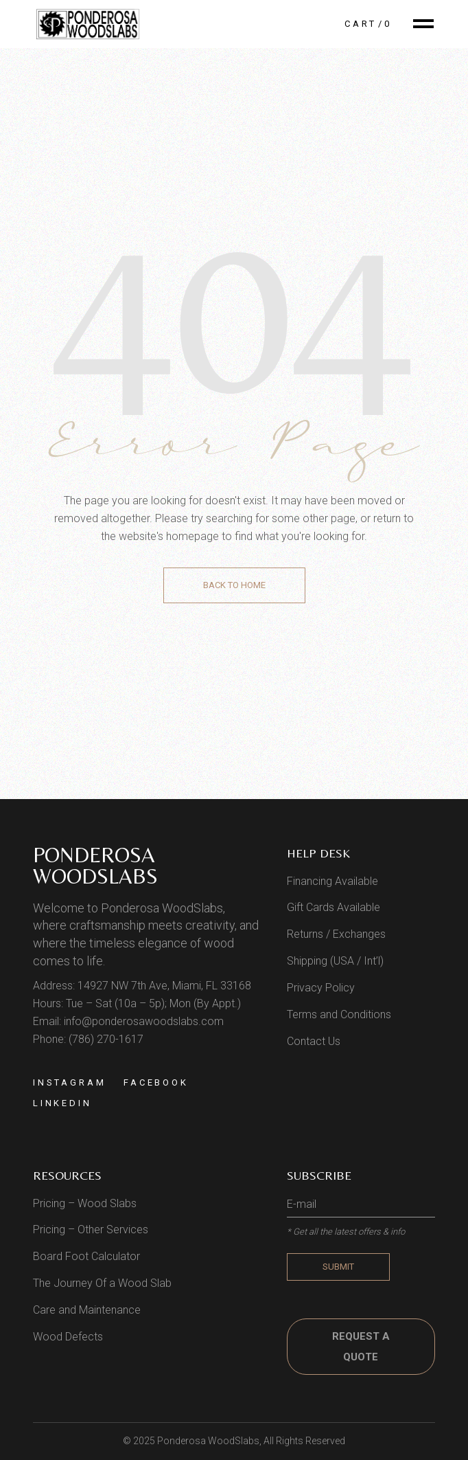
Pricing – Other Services (90, 1229)
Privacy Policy (321, 987)
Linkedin (62, 1103)
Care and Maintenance (87, 1309)
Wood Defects (68, 1336)
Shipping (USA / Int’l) (335, 960)
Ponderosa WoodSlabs (95, 865)
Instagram (69, 1082)
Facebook (156, 1082)
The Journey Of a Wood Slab (102, 1283)
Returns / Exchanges (336, 934)
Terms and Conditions (339, 1014)
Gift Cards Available (333, 907)
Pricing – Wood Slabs (85, 1203)
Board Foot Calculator (86, 1256)
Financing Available (332, 881)
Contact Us (313, 1041)
